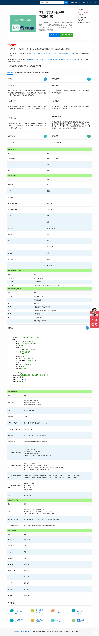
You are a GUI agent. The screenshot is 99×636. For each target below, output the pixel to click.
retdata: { (16, 339)
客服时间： (81, 15)
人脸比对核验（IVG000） (68, 53)
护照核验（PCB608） (51, 53)
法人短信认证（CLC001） (75, 59)
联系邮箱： (81, 20)
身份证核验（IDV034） (35, 53)
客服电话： (81, 10)
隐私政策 (17, 631)
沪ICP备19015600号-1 (26, 631)
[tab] (10, 72)
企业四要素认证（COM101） (37, 59)
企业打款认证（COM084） (57, 59)
